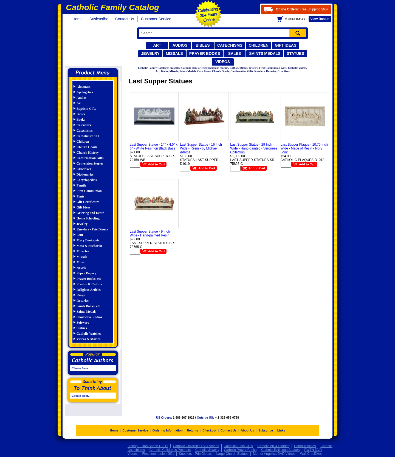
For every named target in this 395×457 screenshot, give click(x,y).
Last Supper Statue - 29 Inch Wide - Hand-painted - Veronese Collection (253, 148)
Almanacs (84, 87)
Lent (80, 235)
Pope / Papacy (86, 273)
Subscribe (265, 431)
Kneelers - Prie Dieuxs (92, 229)
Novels (81, 268)
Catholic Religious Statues (280, 451)
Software (83, 323)
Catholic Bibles (305, 447)
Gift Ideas (286, 45)
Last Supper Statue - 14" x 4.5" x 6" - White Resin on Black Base (153, 146)
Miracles (83, 251)
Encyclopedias (87, 180)
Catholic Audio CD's (238, 447)
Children (258, 45)
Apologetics (85, 92)
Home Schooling (88, 218)
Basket (319, 19)
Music (81, 262)
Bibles (203, 45)
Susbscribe (98, 19)
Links (281, 431)
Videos (222, 62)
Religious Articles (89, 290)
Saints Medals (264, 53)
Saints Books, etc (88, 306)
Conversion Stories (90, 163)
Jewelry (150, 53)
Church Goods (87, 147)
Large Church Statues (232, 455)
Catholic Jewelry (207, 451)
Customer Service (156, 19)
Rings (80, 295)
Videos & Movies (88, 339)
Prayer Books (204, 53)
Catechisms (229, 45)
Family (81, 185)
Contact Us (124, 19)
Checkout (209, 431)
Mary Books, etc (88, 240)
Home (77, 19)
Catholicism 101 (88, 136)
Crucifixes (84, 169)
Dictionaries (85, 174)
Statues (295, 53)
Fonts (80, 196)
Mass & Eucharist (89, 246)
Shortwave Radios (89, 317)
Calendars (84, 125)
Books (81, 120)
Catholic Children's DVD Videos (196, 447)
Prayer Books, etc (89, 279)
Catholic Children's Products (170, 451)
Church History (88, 152)
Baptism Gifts (86, 109)
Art (157, 45)
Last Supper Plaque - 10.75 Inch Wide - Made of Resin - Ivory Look (304, 148)
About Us (247, 431)
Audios (180, 45)
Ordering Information (168, 431)
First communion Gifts (158, 455)
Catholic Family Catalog (95, 46)
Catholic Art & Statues (273, 447)
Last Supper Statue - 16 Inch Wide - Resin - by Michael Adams (201, 148)
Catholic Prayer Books (240, 451)
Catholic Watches (89, 333)
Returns (192, 431)
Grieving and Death (90, 213)
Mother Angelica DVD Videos (274, 455)
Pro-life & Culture (89, 284)
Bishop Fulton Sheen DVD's (148, 447)
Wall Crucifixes (311, 455)
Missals (174, 53)
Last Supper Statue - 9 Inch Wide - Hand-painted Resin (150, 233)
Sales (234, 53)
